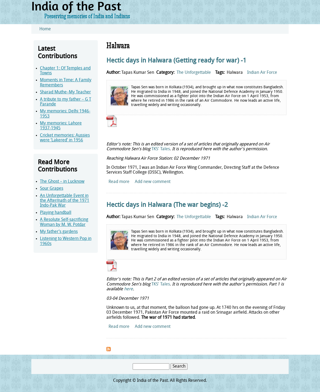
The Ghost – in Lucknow (62, 181)
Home (45, 29)
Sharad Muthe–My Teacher (65, 92)
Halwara (235, 73)
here (128, 289)
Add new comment (152, 182)
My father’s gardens (59, 232)
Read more (119, 182)
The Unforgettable (194, 73)
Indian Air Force (262, 73)
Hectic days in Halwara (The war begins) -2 (167, 205)
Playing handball (55, 213)
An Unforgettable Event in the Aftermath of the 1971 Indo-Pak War (64, 201)
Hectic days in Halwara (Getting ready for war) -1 (176, 61)
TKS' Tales (160, 149)
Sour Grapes (51, 188)
